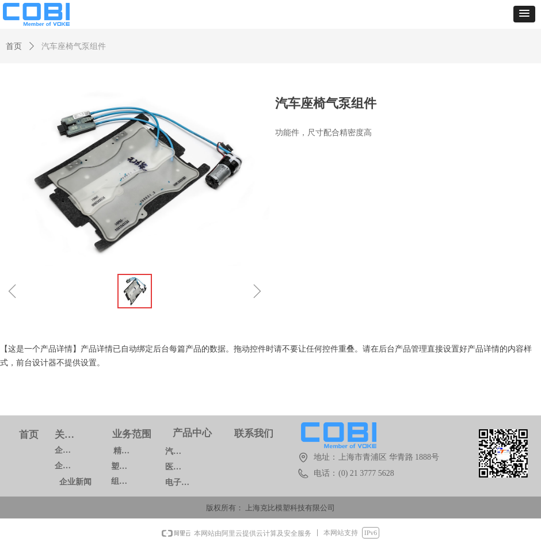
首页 (14, 46)
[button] (524, 14)
